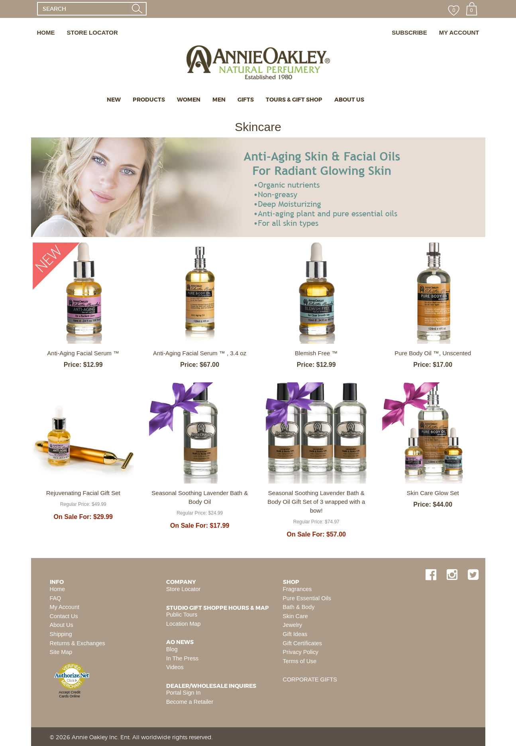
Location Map (183, 624)
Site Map (61, 652)
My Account (64, 607)
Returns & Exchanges (77, 643)
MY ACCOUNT (459, 32)
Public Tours (181, 614)
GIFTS (245, 99)
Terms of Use (300, 661)
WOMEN (188, 99)
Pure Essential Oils (307, 598)
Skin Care (295, 616)
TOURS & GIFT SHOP (294, 99)
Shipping (61, 634)
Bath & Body (299, 607)
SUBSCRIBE (409, 32)
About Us (61, 625)
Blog (172, 649)
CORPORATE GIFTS (310, 679)
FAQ (55, 598)
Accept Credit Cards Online (69, 694)
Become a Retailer (189, 702)
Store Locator (183, 589)
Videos (175, 667)
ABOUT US (349, 99)
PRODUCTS (149, 99)
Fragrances (297, 589)
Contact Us (64, 616)
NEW (114, 99)
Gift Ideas (295, 634)
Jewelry (292, 625)
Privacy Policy (301, 652)
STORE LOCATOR (92, 32)
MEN (219, 99)
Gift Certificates (302, 643)
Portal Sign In (183, 692)
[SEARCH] (83, 9)
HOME (46, 32)
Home (57, 589)
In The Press (182, 658)
